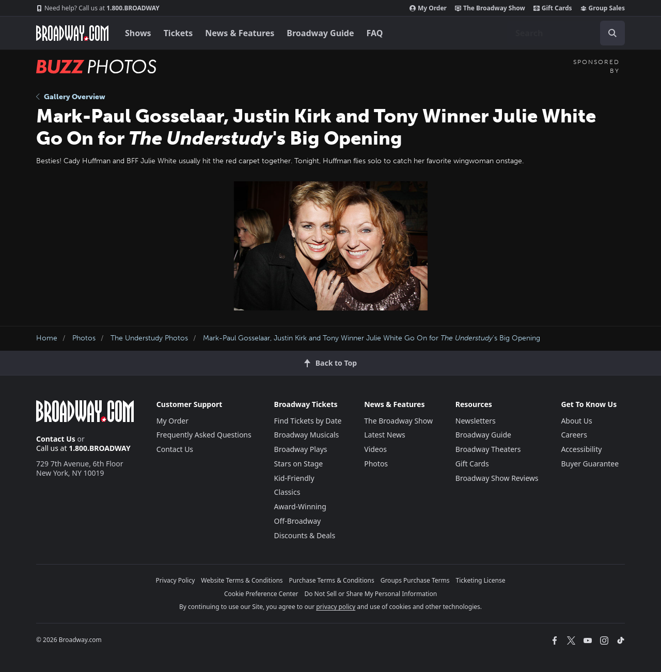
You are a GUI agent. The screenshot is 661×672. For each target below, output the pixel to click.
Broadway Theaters (488, 449)
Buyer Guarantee (590, 463)
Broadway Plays (300, 449)
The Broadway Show (490, 8)
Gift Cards (552, 8)
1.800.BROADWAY (98, 8)
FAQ (375, 33)
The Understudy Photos (149, 338)
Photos (84, 338)
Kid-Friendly (294, 478)
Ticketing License (481, 580)
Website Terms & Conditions (241, 580)
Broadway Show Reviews (497, 478)
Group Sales (602, 8)
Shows (138, 33)
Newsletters (475, 421)
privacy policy (335, 606)
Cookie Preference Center (261, 593)
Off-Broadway (297, 521)
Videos (375, 449)
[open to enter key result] (612, 33)
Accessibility (581, 449)
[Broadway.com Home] (72, 33)
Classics (287, 492)
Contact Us (55, 439)
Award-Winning (300, 506)
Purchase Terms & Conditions (331, 580)
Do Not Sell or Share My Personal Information (370, 593)
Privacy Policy (175, 580)
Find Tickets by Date (308, 421)
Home (46, 338)
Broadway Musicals (306, 435)
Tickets (178, 33)
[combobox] (566, 33)
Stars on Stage (298, 463)
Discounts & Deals (305, 535)
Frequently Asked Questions (203, 435)
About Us (576, 421)
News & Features (239, 33)
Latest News (384, 435)
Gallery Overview (70, 96)
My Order (428, 8)
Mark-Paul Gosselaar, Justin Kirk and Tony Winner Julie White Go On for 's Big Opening (371, 338)
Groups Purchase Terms (415, 580)
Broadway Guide (320, 33)
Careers (574, 435)
